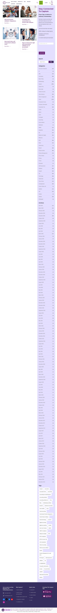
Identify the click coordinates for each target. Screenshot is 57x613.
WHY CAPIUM (19, 589)
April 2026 (41, 205)
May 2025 (41, 228)
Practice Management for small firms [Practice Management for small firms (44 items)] (45, 554)
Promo (40, 160)
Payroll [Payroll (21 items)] (41, 550)
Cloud (40, 99)
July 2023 (41, 284)
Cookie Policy (30, 611)
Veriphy (40, 194)
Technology (41, 176)
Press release (41, 155)
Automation (41, 76)
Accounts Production (43, 68)
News (40, 142)
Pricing (28, 1)
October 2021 (41, 338)
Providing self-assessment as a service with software (27, 21)
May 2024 (41, 259)
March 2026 (41, 208)
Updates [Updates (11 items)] (41, 571)
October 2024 (41, 246)
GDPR (31, 597)
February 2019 (41, 397)
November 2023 (42, 274)
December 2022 (42, 302)
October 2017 (41, 425)
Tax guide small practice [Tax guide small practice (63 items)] (44, 566)
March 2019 (41, 394)
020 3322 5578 (8, 593)
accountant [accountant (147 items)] (47, 488)
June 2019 (41, 387)
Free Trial (41, 2)
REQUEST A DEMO (21, 599)
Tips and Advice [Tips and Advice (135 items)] (47, 568)
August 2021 (41, 343)
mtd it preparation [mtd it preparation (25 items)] (43, 542)
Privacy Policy (25, 611)
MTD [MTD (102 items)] (49, 533)
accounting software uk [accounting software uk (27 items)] (44, 500)
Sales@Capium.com (8, 595)
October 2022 (41, 307)
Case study (41, 89)
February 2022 (41, 328)
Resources (19, 3)
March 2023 (41, 295)
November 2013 (42, 481)
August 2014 (41, 469)
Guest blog (41, 119)
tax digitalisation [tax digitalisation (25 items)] (42, 563)
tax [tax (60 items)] (45, 560)
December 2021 (42, 333)
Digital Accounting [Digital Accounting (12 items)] (43, 522)
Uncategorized (41, 183)
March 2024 (41, 264)
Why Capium (14, 1)
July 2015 (41, 456)
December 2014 (42, 466)
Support (13, 3)
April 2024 (41, 261)
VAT (39, 191)
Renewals (41, 163)
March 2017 (41, 438)
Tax (39, 173)
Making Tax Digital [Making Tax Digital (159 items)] (43, 533)
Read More (7, 23)
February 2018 (41, 415)
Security (32, 589)
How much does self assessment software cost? (10, 43)
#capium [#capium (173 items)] (41, 488)
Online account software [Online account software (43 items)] (44, 547)
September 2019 (42, 379)
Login (46, 2)
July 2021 (41, 346)
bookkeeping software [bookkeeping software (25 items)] (47, 502)
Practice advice (42, 150)
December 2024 (42, 241)
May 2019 (41, 389)
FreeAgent (41, 117)
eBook (40, 112)
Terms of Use (19, 611)
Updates (40, 188)
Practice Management (43, 153)
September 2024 (42, 249)
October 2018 (41, 405)
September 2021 (42, 341)
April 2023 (41, 292)
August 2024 (41, 251)
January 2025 (41, 238)
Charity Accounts (42, 91)
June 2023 (41, 287)
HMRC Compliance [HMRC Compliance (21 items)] (43, 530)
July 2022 (41, 315)
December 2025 (42, 213)
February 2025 (41, 236)
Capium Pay (41, 86)
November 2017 (42, 423)
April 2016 (41, 448)
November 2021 (42, 336)
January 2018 (41, 417)
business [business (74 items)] (41, 505)
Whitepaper (41, 199)
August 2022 (41, 313)
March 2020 (41, 374)
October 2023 (41, 277)
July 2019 (41, 384)
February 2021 (41, 359)
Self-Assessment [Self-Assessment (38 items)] (49, 557)
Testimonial (41, 178)
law (39, 132)
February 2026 (41, 210)
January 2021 (41, 361)
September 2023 (42, 279)
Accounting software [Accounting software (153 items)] (43, 497)
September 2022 (42, 310)
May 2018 (41, 407)
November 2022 (42, 305)
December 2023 (42, 272)
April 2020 (41, 371)
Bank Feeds (33, 595)
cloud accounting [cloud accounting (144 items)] (43, 511)
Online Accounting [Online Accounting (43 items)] (43, 544)
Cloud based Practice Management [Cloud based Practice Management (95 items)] (46, 514)
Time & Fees (41, 181)
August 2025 (41, 223)
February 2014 (41, 476)
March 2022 (41, 325)
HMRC (40, 127)
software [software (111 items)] (41, 560)
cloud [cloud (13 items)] (47, 508)
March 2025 (41, 233)
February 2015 (41, 461)
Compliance (33, 592)
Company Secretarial (43, 104)
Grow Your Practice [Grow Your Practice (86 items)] (43, 528)
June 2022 (41, 318)
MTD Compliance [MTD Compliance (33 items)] (43, 536)
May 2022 (41, 320)
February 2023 (41, 297)
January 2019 (41, 400)
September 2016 (42, 446)
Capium (40, 84)
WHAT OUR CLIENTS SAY (22, 596)
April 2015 (41, 458)
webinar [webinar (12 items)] (41, 577)
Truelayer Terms (37, 611)
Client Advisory (42, 94)
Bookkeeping (41, 81)
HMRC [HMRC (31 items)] (50, 528)
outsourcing (41, 145)
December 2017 (42, 420)
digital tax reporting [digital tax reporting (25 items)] (43, 525)
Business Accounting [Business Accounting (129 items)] (48, 505)
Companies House (42, 101)
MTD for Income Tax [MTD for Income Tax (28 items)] (43, 539)
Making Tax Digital (42, 135)
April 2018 (41, 410)
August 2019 (41, 382)
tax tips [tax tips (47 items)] (41, 568)
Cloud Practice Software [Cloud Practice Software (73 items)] (44, 516)
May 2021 (41, 351)
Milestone (40, 137)
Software (40, 168)
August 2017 (41, 430)
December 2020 (42, 364)
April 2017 (41, 435)
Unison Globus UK (42, 186)
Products (20, 1)
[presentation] (47, 50)
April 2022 (41, 323)
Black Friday (41, 78)
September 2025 (42, 220)
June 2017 (41, 433)
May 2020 (41, 369)
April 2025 (41, 231)
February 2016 (41, 451)
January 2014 (41, 479)
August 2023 (41, 282)
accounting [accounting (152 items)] (50, 491)
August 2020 (41, 366)
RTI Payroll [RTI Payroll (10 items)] (42, 557)
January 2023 (41, 300)
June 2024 (41, 256)
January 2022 (41, 330)
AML (40, 73)
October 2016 (41, 443)
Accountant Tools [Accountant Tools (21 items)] (43, 491)
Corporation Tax (42, 107)
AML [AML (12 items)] (51, 500)
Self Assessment (42, 165)
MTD (25, 1)
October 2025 (41, 218)
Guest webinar (41, 122)
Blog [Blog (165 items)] (40, 502)
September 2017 (42, 428)
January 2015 (41, 464)
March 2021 (41, 356)
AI (39, 71)
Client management (42, 96)
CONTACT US (19, 601)
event (40, 114)
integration (41, 130)
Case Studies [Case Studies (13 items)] (42, 508)
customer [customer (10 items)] (49, 519)
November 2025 (42, 215)
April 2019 (41, 392)
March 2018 (41, 412)
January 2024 (41, 269)
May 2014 (41, 474)
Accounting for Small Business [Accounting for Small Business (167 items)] (45, 494)
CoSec (40, 109)
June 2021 (41, 348)
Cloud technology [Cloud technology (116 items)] (43, 519)
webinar (40, 196)
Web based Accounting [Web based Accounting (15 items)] (44, 574)
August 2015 (41, 453)
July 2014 (41, 471)
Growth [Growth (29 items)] (50, 525)
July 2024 (41, 254)
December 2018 (42, 402)
